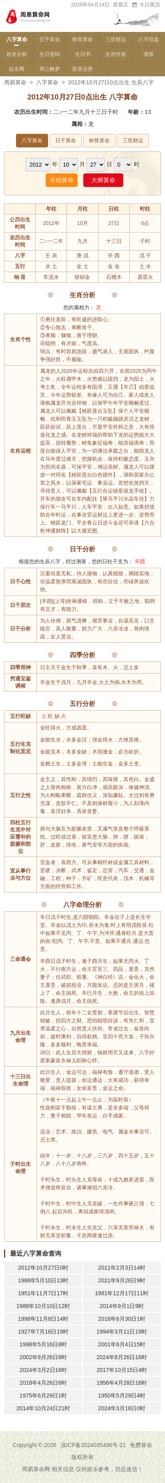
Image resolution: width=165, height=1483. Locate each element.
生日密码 (49, 54)
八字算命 (16, 39)
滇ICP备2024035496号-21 (93, 1445)
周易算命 (15, 82)
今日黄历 (145, 5)
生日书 (83, 54)
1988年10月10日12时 (43, 1306)
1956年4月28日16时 (122, 1383)
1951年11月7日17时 (43, 1293)
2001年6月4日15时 (121, 1344)
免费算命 (141, 1445)
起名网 (16, 69)
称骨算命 (82, 39)
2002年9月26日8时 (43, 1357)
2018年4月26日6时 (43, 1383)
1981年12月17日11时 (122, 1293)
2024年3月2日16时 (43, 1370)
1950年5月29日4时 (121, 1395)
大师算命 (103, 180)
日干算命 (49, 39)
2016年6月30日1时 (121, 1319)
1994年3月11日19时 (122, 1331)
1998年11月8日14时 (43, 1319)
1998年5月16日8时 (43, 1344)
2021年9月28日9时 (121, 1280)
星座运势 (82, 69)
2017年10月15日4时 (122, 1370)
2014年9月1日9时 (122, 1306)
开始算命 (62, 180)
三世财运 (115, 39)
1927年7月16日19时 (43, 1331)
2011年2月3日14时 (121, 1267)
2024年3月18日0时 (121, 1408)
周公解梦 (49, 69)
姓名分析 (16, 54)
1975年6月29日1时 (43, 1395)
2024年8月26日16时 (122, 1357)
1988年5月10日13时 (43, 1280)
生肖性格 (115, 54)
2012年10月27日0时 (43, 1267)
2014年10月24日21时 (43, 1408)
